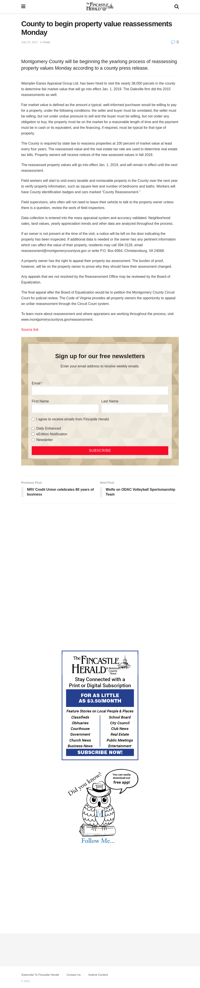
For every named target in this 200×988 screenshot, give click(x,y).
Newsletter (44, 440)
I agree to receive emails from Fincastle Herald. (73, 419)
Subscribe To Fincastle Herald (40, 974)
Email (36, 383)
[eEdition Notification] (33, 434)
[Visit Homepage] (100, 6)
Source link (30, 329)
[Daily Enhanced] (33, 428)
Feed (46, 42)
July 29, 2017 (29, 42)
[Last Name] (134, 408)
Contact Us (74, 974)
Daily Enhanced (48, 428)
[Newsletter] (33, 439)
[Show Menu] (23, 6)
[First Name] (65, 408)
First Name (40, 401)
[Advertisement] (100, 541)
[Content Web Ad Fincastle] (100, 705)
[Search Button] (176, 6)
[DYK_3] (100, 807)
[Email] (100, 390)
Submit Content (98, 974)
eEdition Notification (51, 434)
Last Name (109, 401)
